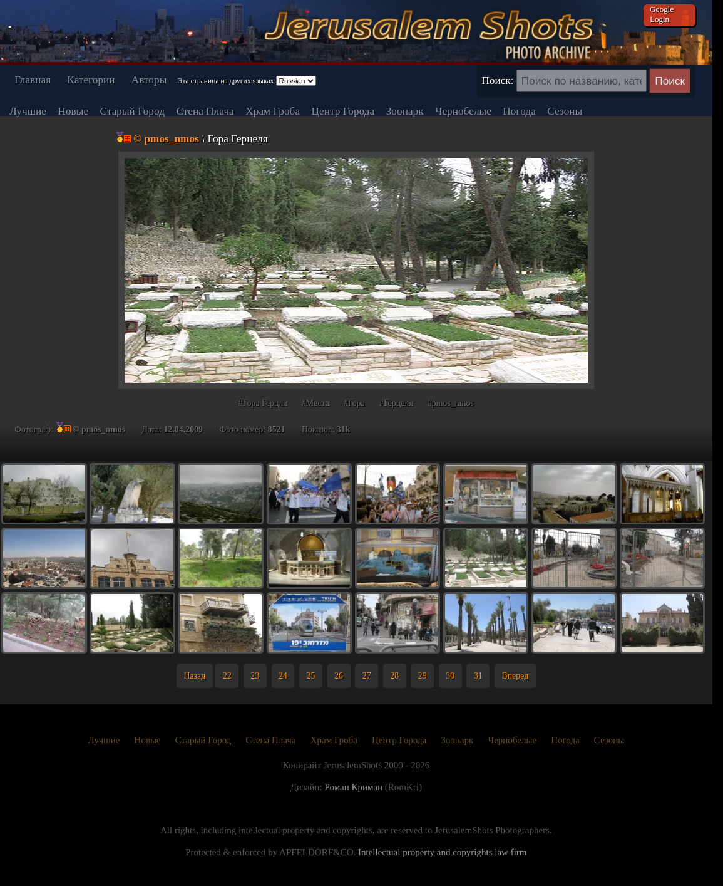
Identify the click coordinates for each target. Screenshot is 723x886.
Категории (91, 80)
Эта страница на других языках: (227, 81)
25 (311, 675)
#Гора (354, 403)
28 (394, 675)
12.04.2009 (183, 429)
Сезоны (564, 111)
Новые (73, 111)
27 (366, 675)
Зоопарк (405, 111)
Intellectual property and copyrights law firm (442, 852)
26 (338, 675)
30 (450, 675)
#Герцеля (396, 403)
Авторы (149, 80)
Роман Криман (353, 787)
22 (227, 675)
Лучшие (27, 111)
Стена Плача (204, 111)
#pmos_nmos (451, 403)
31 (478, 675)
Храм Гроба (272, 111)
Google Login (662, 14)
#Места (315, 403)
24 (283, 675)
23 (255, 675)
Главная (32, 80)
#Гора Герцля (262, 403)
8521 (276, 429)
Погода (519, 111)
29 (422, 675)
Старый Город (132, 111)
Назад (194, 675)
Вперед (514, 675)
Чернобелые (463, 111)
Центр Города (343, 111)
